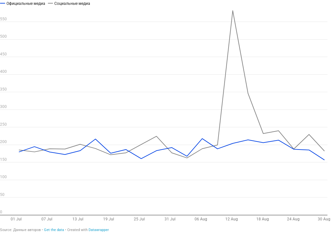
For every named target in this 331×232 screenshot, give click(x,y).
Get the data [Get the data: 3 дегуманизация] (54, 230)
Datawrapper (99, 230)
